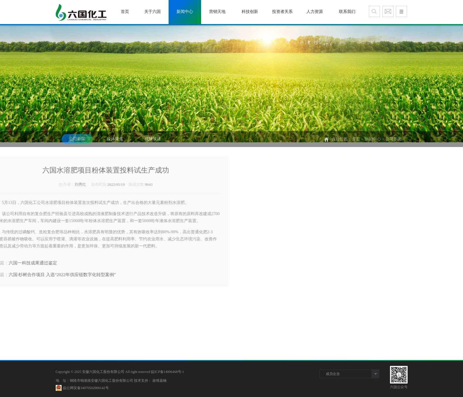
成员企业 (333, 374)
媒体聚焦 (115, 143)
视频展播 (153, 143)
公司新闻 (77, 143)
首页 (356, 143)
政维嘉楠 (159, 381)
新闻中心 (372, 143)
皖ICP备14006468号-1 (167, 372)
